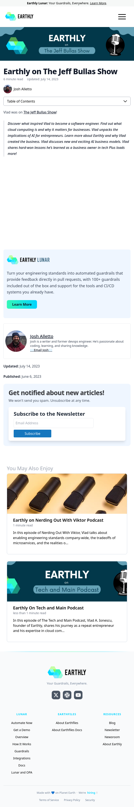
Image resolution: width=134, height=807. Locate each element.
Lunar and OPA (21, 772)
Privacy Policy (72, 800)
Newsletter (112, 730)
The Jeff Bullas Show (40, 112)
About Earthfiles (67, 723)
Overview (21, 737)
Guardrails (22, 751)
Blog (112, 723)
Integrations (21, 758)
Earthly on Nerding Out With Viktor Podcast (58, 520)
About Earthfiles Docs (67, 730)
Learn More (98, 3)
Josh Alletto (41, 336)
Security (90, 800)
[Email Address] (54, 423)
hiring (91, 793)
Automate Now (21, 723)
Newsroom (112, 737)
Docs (21, 765)
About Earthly (112, 744)
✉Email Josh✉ (41, 350)
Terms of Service (49, 800)
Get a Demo (21, 730)
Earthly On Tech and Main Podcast (48, 608)
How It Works (21, 744)
